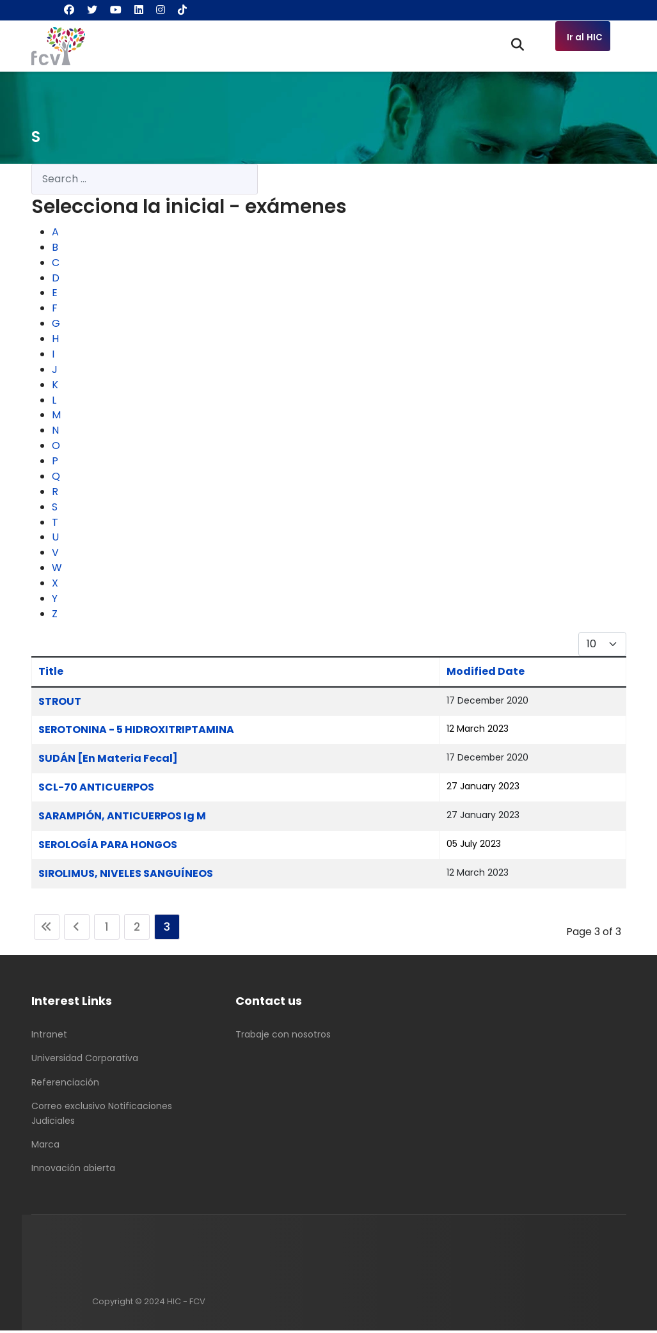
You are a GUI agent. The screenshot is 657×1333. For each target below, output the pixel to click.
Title (50, 673)
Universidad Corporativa (84, 1061)
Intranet (49, 1036)
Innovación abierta (73, 1171)
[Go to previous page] (77, 929)
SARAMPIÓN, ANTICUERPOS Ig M (122, 818)
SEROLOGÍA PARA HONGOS (108, 847)
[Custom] (182, 10)
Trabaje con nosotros (283, 1036)
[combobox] (144, 179)
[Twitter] (92, 10)
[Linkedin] (138, 10)
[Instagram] (160, 10)
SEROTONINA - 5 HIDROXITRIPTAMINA (137, 732)
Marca (45, 1146)
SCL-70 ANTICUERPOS (96, 789)
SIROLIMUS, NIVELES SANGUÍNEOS (126, 876)
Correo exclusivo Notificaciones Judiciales (101, 1116)
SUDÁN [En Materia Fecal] (108, 760)
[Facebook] (69, 10)
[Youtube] (116, 10)
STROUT (60, 703)
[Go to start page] (46, 929)
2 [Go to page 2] (137, 929)
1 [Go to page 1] (107, 929)
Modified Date (485, 673)
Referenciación (65, 1084)
